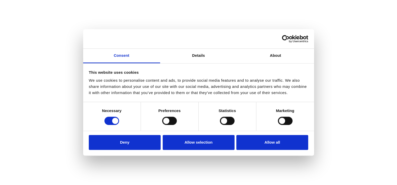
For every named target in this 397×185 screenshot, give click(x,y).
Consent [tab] (121, 55)
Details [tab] (198, 55)
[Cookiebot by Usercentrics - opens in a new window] (285, 39)
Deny (125, 142)
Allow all (272, 142)
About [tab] (275, 55)
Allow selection (198, 142)
